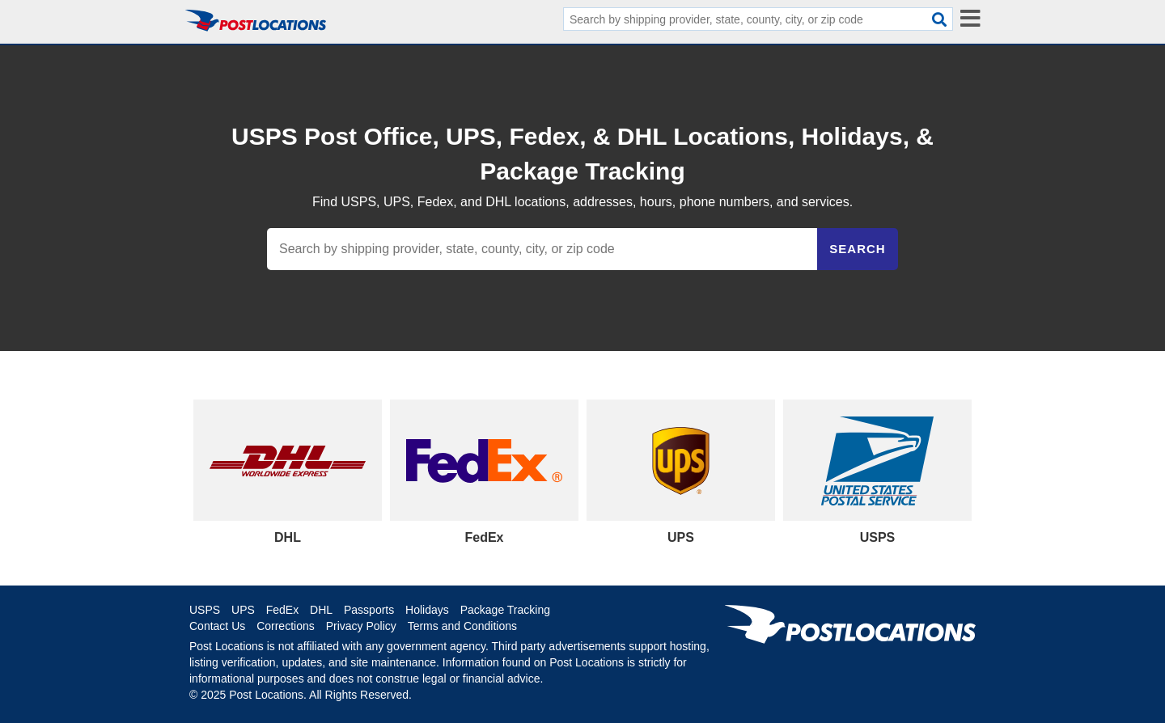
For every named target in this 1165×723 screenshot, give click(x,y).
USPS (204, 609)
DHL (321, 609)
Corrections (285, 625)
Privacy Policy (361, 625)
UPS (243, 609)
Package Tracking (505, 609)
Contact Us (217, 625)
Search (857, 249)
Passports (369, 609)
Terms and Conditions (462, 625)
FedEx (282, 609)
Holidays (427, 609)
